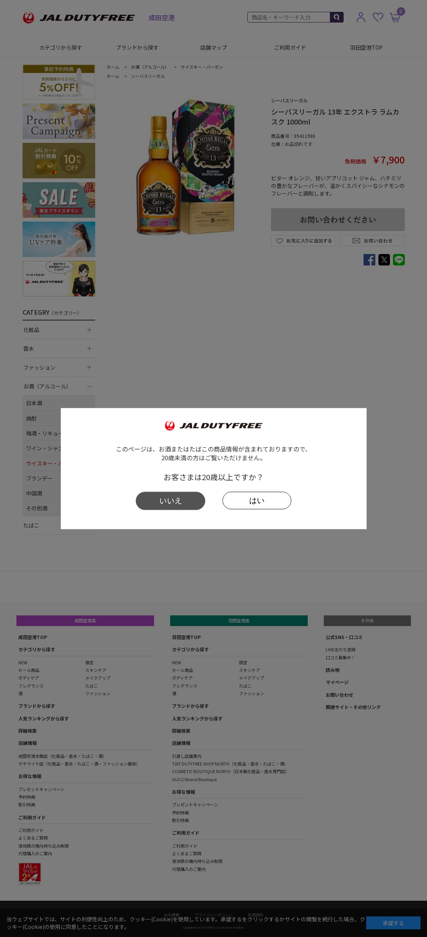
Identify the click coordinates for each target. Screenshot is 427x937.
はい (257, 500)
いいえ (170, 500)
